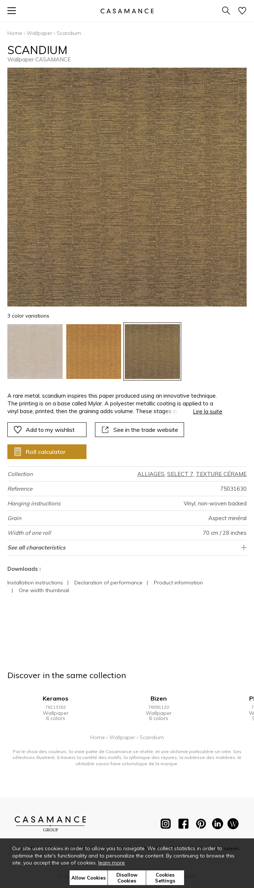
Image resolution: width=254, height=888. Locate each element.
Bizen (159, 698)
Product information (178, 582)
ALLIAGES (151, 473)
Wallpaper (39, 33)
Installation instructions (35, 582)
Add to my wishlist (44, 429)
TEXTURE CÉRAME (221, 473)
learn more (111, 862)
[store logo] (127, 10)
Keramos (55, 698)
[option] (35, 351)
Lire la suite (207, 411)
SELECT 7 (180, 473)
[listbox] (127, 351)
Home (14, 33)
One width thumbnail (44, 590)
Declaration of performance (108, 582)
